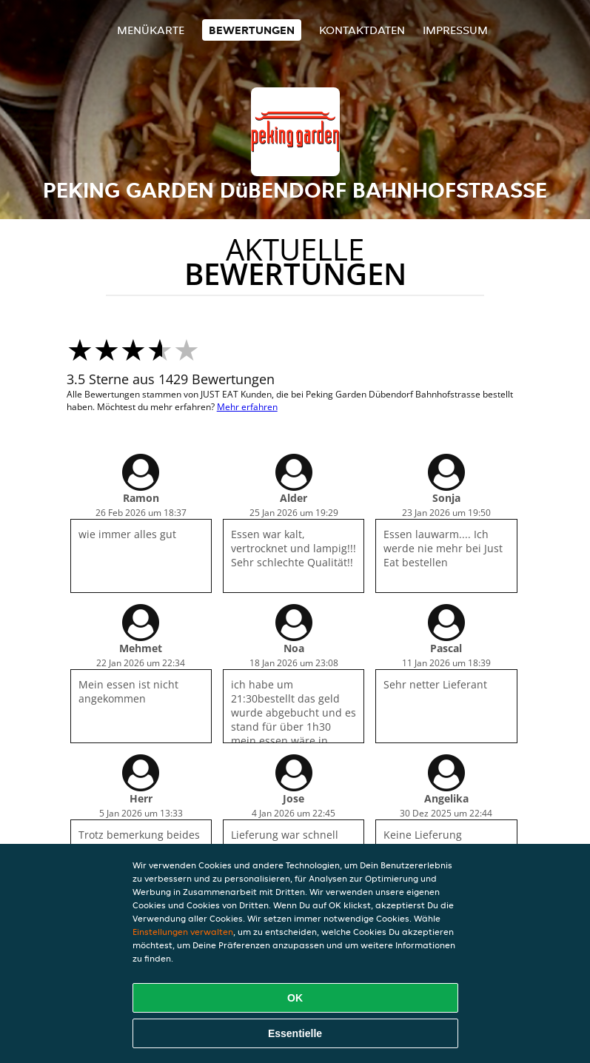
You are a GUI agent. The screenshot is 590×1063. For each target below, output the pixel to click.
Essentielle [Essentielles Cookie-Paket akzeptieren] (295, 1033)
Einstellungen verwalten (183, 931)
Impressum (455, 30)
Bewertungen (252, 30)
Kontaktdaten (362, 30)
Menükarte (150, 30)
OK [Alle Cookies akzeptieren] (295, 998)
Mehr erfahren (247, 406)
